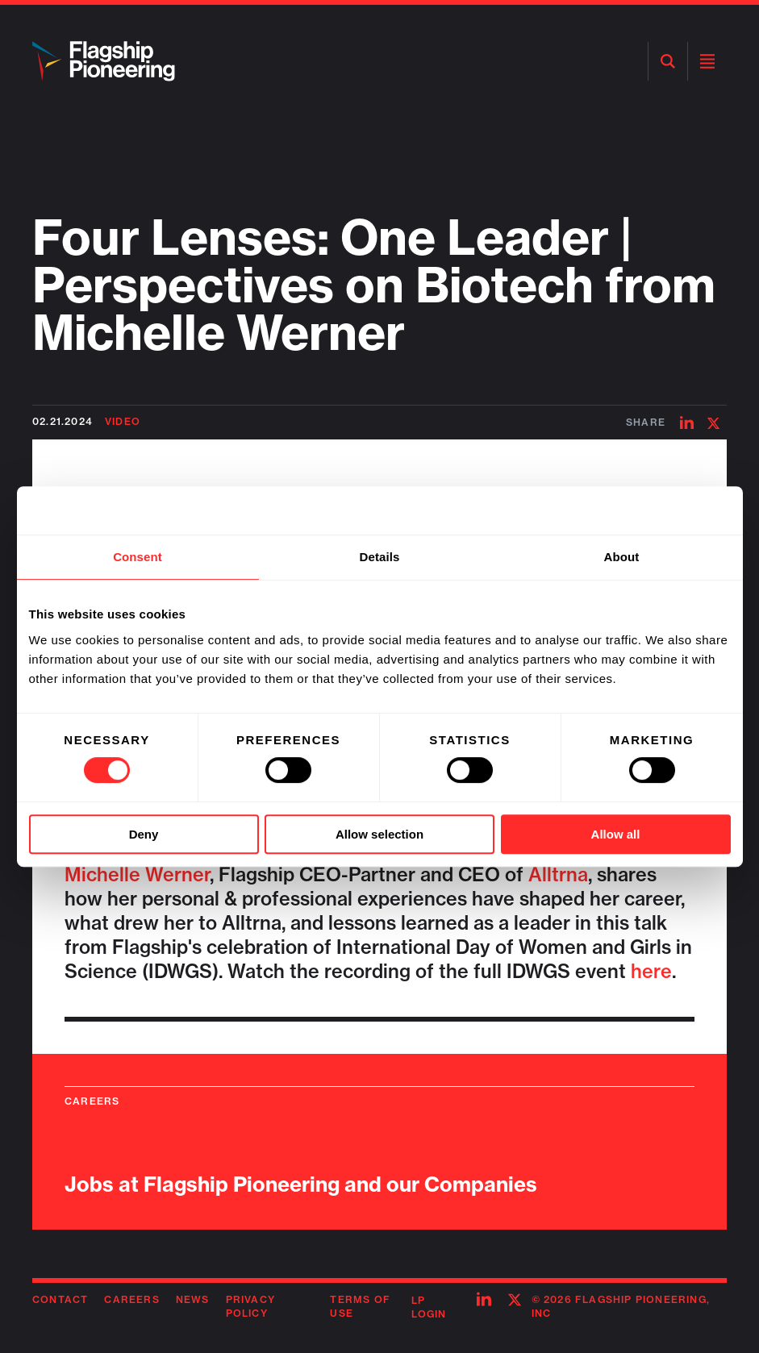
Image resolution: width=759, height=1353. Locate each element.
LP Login (429, 1307)
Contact (60, 1299)
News (193, 1299)
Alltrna (558, 874)
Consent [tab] (137, 557)
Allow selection (379, 834)
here (651, 971)
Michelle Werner (137, 874)
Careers (131, 1299)
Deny (144, 834)
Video (122, 421)
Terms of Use (360, 1306)
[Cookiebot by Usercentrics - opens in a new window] (660, 510)
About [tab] (622, 557)
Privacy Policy (250, 1306)
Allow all (615, 834)
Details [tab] (380, 557)
